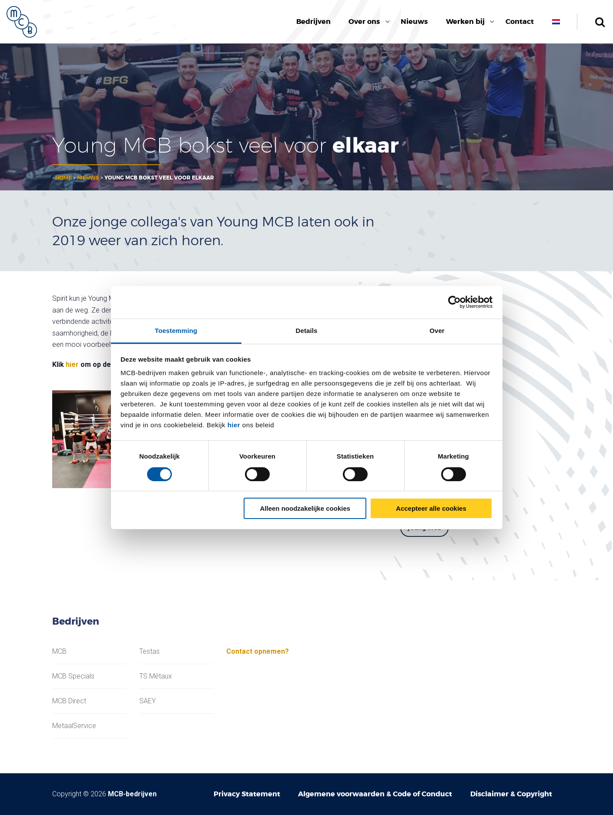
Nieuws (414, 21)
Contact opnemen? (257, 651)
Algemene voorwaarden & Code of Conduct (375, 793)
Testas (149, 651)
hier (234, 425)
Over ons (364, 21)
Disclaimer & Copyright (511, 793)
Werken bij (465, 21)
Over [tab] (437, 330)
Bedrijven (313, 21)
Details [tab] (307, 330)
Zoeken (599, 21)
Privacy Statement (247, 793)
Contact (520, 21)
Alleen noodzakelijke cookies (305, 508)
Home (63, 177)
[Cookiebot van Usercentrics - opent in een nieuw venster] (454, 302)
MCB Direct (69, 701)
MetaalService (74, 725)
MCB (59, 651)
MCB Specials (73, 676)
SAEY (147, 701)
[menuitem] (313, 21)
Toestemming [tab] (176, 330)
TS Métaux (155, 676)
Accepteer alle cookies (431, 508)
